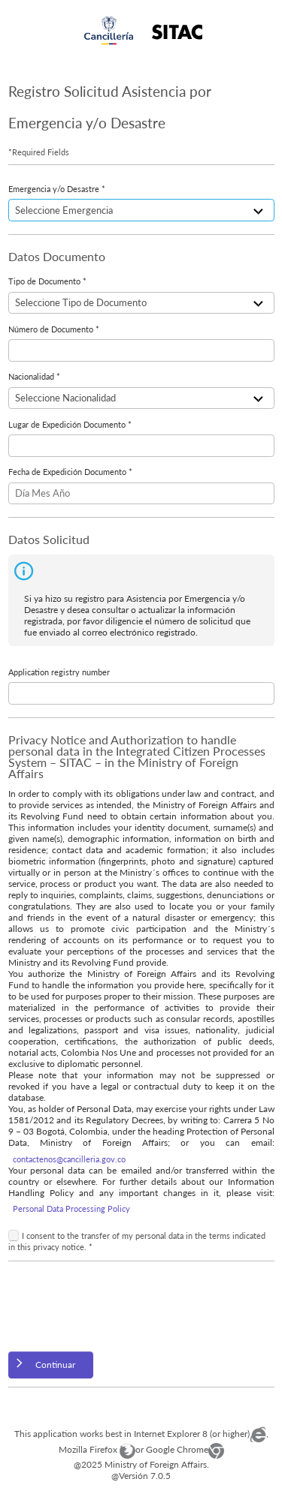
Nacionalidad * (34, 376)
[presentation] (122, 1306)
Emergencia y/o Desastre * (56, 189)
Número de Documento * (53, 329)
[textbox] (141, 350)
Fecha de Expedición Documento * (70, 471)
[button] (51, 1365)
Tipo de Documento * (47, 281)
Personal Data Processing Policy (71, 1208)
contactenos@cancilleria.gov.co (69, 1159)
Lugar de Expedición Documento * (70, 424)
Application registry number (59, 672)
